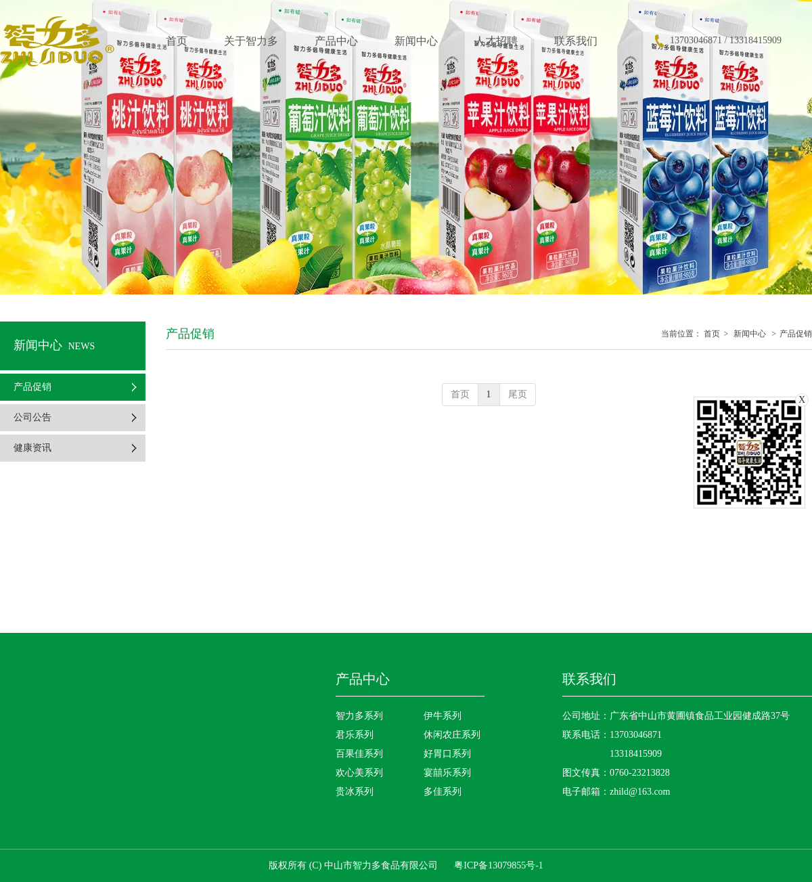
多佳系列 (442, 792)
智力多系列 (359, 716)
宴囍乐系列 (447, 773)
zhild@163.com (640, 792)
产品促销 (796, 333)
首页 (712, 333)
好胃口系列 (447, 754)
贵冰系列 (355, 792)
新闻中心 (750, 333)
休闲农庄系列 (452, 735)
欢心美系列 (359, 773)
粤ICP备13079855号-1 (498, 865)
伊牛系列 (442, 716)
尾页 (517, 394)
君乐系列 (355, 735)
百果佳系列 (359, 754)
